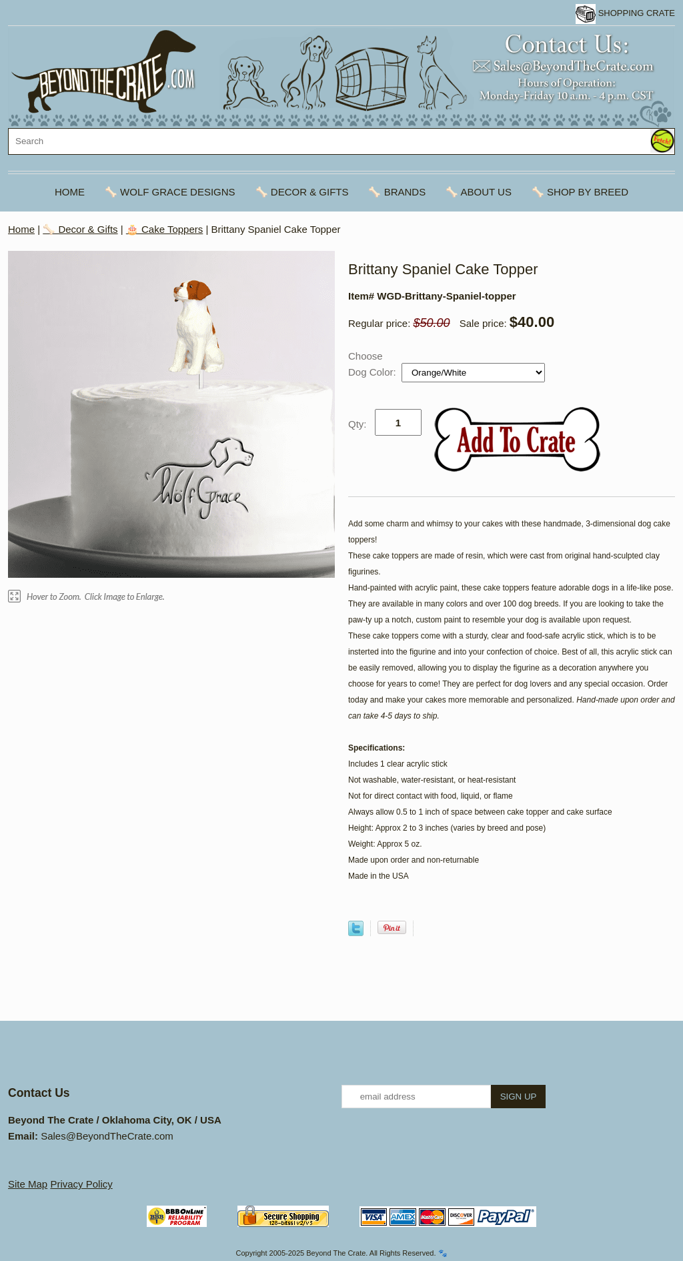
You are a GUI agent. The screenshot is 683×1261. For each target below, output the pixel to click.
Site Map (27, 1184)
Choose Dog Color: (373, 364)
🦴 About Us (479, 191)
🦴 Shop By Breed (580, 191)
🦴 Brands (397, 191)
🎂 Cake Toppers (164, 229)
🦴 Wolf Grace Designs (170, 191)
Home (70, 191)
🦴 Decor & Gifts (302, 191)
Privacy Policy (81, 1184)
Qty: (357, 424)
